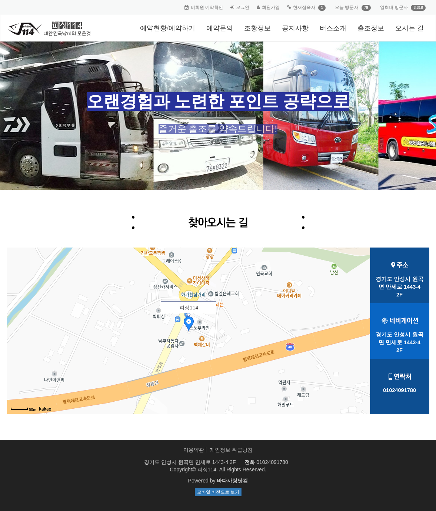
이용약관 (193, 450)
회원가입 (271, 7)
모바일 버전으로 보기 (218, 492)
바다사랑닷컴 (232, 481)
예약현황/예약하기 (167, 28)
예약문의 (219, 28)
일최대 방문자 (394, 7)
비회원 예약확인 (207, 7)
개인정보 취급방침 (231, 450)
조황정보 (257, 28)
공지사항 (295, 28)
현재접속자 (304, 7)
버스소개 (333, 28)
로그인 (242, 7)
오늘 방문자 (346, 7)
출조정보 (370, 28)
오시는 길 (409, 28)
